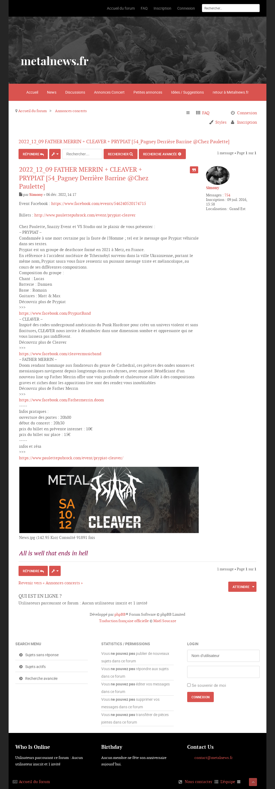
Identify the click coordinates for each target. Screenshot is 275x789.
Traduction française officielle (124, 619)
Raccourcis (190, 113)
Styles (220, 122)
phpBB (120, 613)
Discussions (75, 92)
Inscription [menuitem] (247, 122)
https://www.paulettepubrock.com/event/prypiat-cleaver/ (71, 456)
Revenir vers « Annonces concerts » (51, 581)
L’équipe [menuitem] (227, 780)
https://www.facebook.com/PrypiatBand (55, 311)
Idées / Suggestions (187, 92)
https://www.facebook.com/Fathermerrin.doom (61, 398)
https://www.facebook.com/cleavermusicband (60, 352)
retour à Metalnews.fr (231, 92)
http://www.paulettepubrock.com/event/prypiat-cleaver (85, 213)
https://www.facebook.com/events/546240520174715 (98, 202)
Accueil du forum (32, 110)
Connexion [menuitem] (247, 112)
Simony (212, 187)
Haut (254, 558)
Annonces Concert (109, 92)
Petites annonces (147, 92)
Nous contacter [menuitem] (198, 780)
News (51, 92)
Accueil (32, 92)
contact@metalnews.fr (213, 756)
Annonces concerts (71, 110)
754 (227, 195)
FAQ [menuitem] (205, 112)
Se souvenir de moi (209, 684)
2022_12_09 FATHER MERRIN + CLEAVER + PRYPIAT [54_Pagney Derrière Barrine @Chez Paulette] (131, 141)
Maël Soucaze (164, 619)
